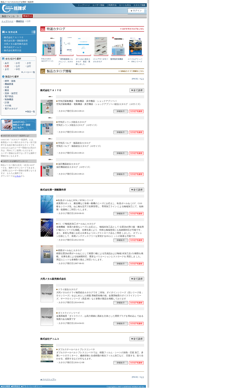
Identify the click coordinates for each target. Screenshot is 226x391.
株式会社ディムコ (12, 47)
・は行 (28, 66)
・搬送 (6, 90)
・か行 (17, 63)
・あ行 (6, 63)
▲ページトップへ (48, 379)
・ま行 (6, 69)
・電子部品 (8, 96)
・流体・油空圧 (10, 93)
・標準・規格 (9, 81)
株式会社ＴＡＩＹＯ (13, 37)
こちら (18, 176)
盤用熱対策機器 (116, 59)
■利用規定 (15, 386)
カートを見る (125, 5)
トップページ (84, 5)
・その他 (7, 105)
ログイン (137, 10)
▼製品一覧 (30, 111)
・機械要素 (8, 84)
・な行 (17, 66)
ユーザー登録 (98, 5)
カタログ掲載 (139, 5)
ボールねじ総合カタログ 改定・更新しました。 (83, 61)
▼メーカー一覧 (28, 72)
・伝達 (6, 87)
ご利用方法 (112, 5)
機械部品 (20, 21)
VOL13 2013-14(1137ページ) (47, 60)
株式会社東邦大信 (12, 50)
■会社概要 (5, 386)
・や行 (17, 69)
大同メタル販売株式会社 (16, 44)
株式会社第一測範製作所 (16, 40)
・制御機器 (8, 99)
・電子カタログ (10, 108)
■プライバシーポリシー (31, 386)
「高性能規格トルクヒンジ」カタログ (65, 61)
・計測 (6, 102)
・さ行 (28, 63)
